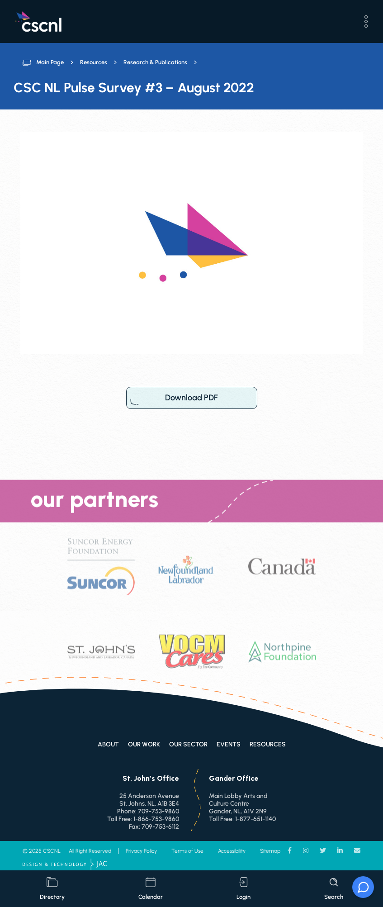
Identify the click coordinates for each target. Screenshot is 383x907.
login (243, 888)
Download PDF (192, 397)
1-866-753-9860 (156, 819)
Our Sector (188, 744)
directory (52, 888)
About (108, 744)
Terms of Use (187, 851)
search (333, 888)
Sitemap (270, 851)
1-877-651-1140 (255, 819)
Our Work (144, 744)
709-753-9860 (158, 811)
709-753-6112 (160, 827)
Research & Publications (155, 62)
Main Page (50, 62)
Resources (93, 62)
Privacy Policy (141, 851)
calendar (150, 888)
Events (229, 744)
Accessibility (232, 851)
